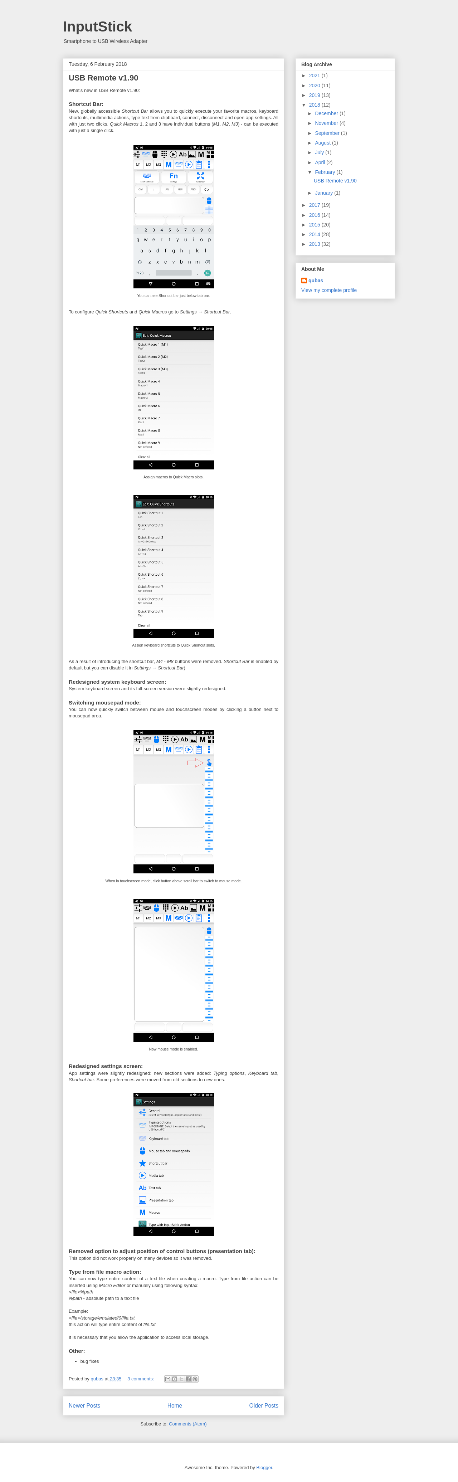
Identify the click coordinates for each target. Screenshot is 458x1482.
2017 (315, 205)
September (328, 133)
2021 (315, 75)
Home (174, 1406)
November (327, 123)
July (320, 152)
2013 (315, 244)
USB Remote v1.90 (103, 77)
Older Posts (263, 1406)
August (323, 143)
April (320, 162)
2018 (315, 105)
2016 (315, 215)
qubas (315, 280)
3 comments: (141, 1378)
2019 (315, 95)
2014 (315, 234)
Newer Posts (84, 1406)
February (325, 172)
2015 (315, 225)
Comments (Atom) (187, 1424)
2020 (315, 85)
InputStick (97, 26)
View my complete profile (329, 290)
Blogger (264, 1467)
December (327, 113)
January (324, 193)
